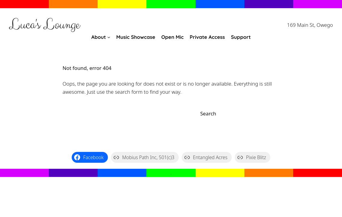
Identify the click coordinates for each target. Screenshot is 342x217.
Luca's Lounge (44, 24)
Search (208, 113)
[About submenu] (108, 37)
